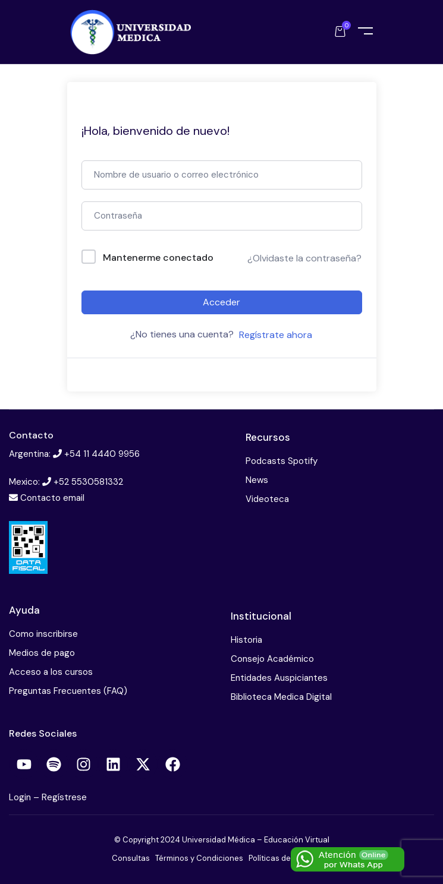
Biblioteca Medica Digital (281, 697)
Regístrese (64, 797)
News (257, 480)
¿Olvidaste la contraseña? (304, 258)
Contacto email (52, 498)
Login (21, 797)
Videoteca (267, 499)
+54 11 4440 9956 (102, 454)
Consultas (131, 858)
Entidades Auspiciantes (279, 678)
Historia (246, 640)
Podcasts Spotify (282, 461)
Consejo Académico (272, 659)
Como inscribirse (43, 634)
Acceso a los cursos (51, 672)
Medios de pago (42, 653)
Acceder (221, 302)
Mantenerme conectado (158, 257)
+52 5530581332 (88, 482)
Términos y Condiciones (199, 858)
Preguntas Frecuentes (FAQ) (68, 691)
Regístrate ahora (275, 335)
